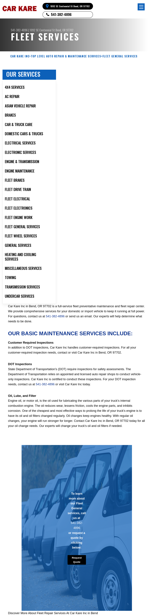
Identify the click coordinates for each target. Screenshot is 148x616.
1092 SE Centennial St (42, 30)
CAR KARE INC (19, 56)
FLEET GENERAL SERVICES (120, 56)
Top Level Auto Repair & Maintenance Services (66, 56)
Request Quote (77, 559)
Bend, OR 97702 (64, 30)
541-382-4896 (61, 14)
